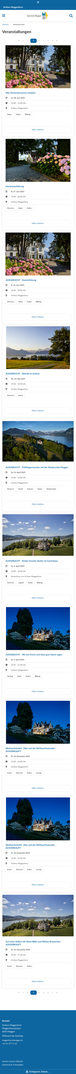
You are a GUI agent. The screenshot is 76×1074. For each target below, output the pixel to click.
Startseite (5, 24)
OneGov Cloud (8, 1061)
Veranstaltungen (19, 24)
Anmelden (19, 1065)
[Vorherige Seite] (19, 40)
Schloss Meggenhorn (13, 7)
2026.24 (19, 1061)
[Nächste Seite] (57, 40)
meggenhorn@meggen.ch (12, 1040)
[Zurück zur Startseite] (38, 15)
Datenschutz (7, 1065)
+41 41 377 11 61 (9, 1044)
